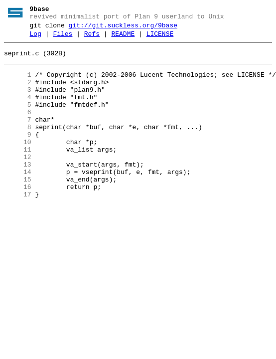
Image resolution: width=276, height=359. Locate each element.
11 (17, 172)
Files (62, 38)
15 (17, 207)
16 (17, 216)
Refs (92, 38)
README (123, 38)
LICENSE (160, 38)
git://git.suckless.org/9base (123, 28)
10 (17, 163)
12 (17, 181)
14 (17, 198)
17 (17, 225)
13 (17, 189)
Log (35, 38)
